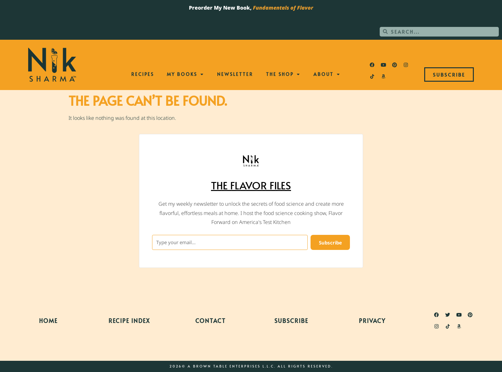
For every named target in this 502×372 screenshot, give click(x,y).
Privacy (372, 321)
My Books (185, 74)
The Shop (283, 74)
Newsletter (235, 74)
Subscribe (291, 321)
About (327, 74)
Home (48, 321)
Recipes (142, 74)
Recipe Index (129, 321)
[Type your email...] (229, 242)
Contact (210, 321)
